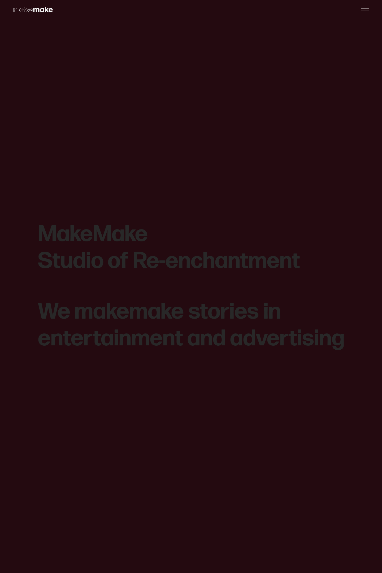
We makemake (111, 311)
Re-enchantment (216, 261)
